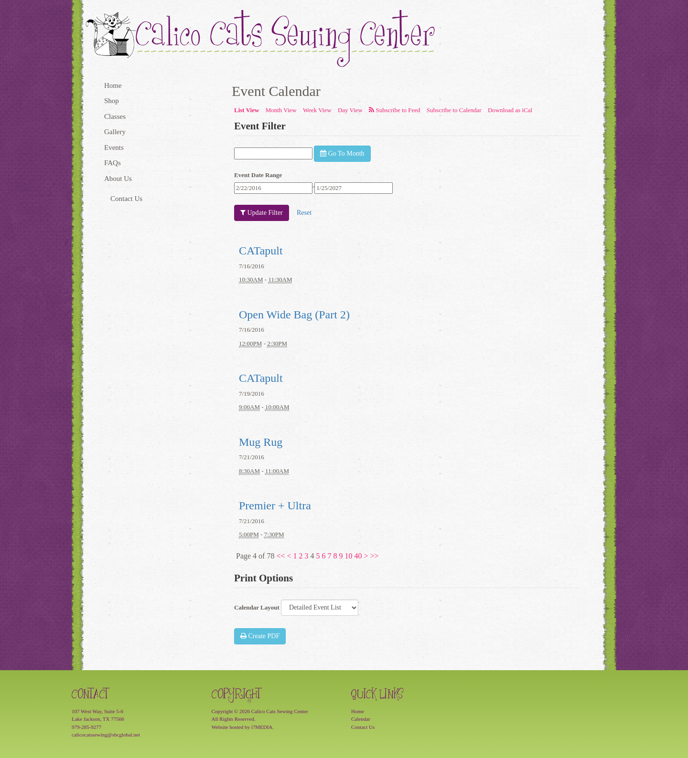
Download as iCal (510, 110)
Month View (281, 110)
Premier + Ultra (275, 505)
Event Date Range (258, 175)
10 (349, 556)
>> (374, 556)
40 (358, 556)
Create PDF (260, 636)
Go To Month (342, 153)
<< (280, 556)
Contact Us (126, 198)
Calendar (360, 719)
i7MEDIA (262, 727)
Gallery (115, 132)
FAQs (112, 163)
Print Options (263, 578)
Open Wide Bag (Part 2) (294, 314)
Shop (111, 101)
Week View (317, 110)
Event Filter (260, 126)
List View (246, 110)
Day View (350, 110)
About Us (118, 178)
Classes (115, 116)
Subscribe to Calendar (454, 110)
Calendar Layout (257, 607)
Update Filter (261, 212)
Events (114, 147)
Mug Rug (260, 442)
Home (113, 85)
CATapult (261, 250)
